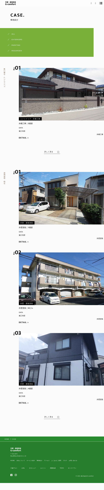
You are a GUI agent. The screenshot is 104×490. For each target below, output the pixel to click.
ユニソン (43, 468)
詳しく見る (48, 152)
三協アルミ (13, 468)
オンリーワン (72, 468)
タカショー (32, 468)
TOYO (62, 468)
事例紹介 (39, 460)
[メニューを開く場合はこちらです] (101, 3)
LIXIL (23, 468)
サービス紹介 (31, 460)
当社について (20, 460)
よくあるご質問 (56, 460)
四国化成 (53, 468)
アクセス (47, 460)
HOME (12, 460)
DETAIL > (24, 137)
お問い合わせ (73, 460)
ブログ (65, 460)
